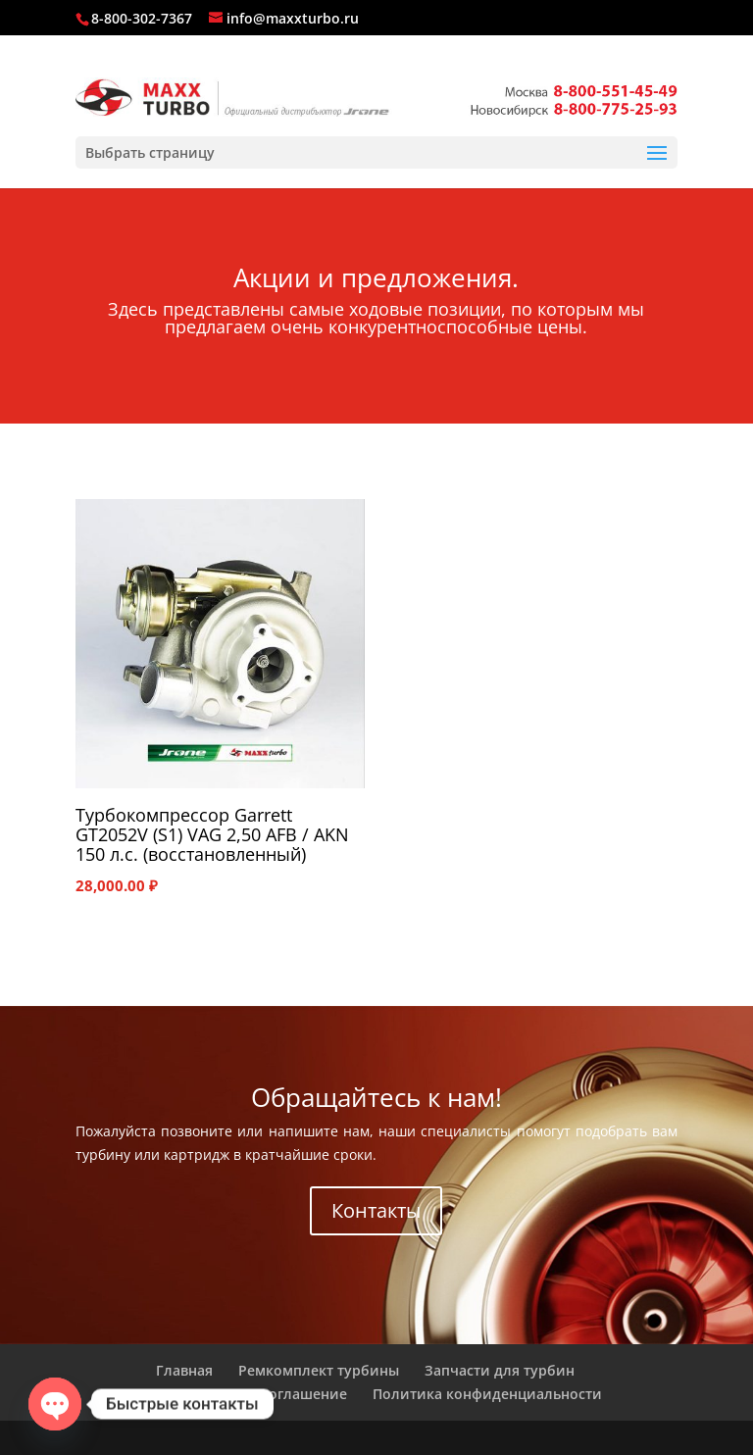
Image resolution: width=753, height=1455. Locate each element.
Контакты (376, 1210)
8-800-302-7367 (141, 18)
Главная (184, 1370)
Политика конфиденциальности (487, 1393)
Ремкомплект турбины (318, 1370)
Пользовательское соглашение (237, 1393)
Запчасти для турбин (500, 1370)
